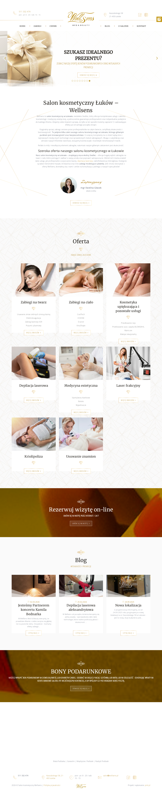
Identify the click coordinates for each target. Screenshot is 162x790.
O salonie (123, 26)
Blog (107, 26)
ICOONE (81, 318)
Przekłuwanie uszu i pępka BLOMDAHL (128, 327)
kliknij (131, 75)
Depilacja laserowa (33, 386)
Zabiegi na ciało (81, 302)
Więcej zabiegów (32, 332)
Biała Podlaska (59, 761)
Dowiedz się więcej (80, 203)
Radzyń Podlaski (102, 761)
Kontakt (141, 26)
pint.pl (147, 785)
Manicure (128, 330)
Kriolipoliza (34, 456)
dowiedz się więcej (80, 688)
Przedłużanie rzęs (128, 323)
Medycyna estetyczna (81, 386)
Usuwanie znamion (81, 456)
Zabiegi (37, 26)
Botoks (81, 401)
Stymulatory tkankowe (81, 397)
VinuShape (81, 325)
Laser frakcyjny (128, 386)
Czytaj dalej (32, 633)
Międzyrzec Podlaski (85, 761)
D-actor (81, 322)
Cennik (53, 26)
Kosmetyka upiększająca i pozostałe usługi (128, 306)
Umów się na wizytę (80, 523)
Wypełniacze (81, 405)
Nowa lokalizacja (128, 605)
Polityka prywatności (52, 785)
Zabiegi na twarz (33, 302)
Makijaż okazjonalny (128, 334)
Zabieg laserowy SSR (33, 322)
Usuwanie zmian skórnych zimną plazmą (33, 314)
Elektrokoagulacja (33, 318)
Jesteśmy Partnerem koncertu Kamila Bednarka (33, 609)
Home (22, 26)
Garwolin (71, 761)
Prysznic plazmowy (33, 325)
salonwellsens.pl (110, 775)
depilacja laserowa (85, 161)
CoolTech (81, 314)
